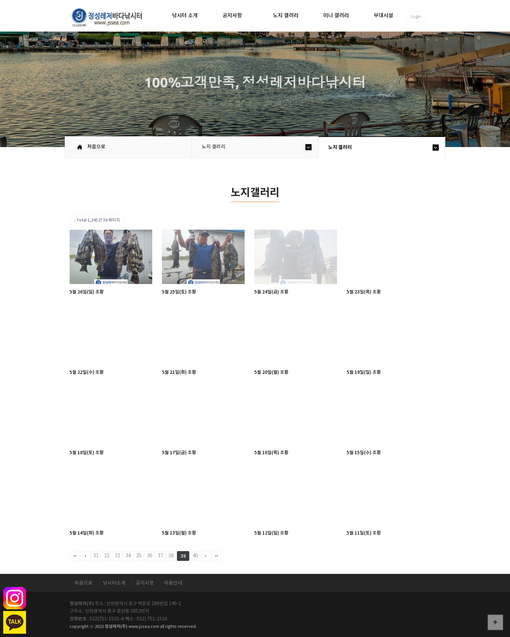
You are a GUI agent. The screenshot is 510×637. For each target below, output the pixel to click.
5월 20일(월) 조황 (271, 372)
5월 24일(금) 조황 (271, 292)
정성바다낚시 (111, 17)
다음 (206, 556)
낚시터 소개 (185, 16)
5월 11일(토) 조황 (364, 533)
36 (149, 556)
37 (160, 556)
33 (117, 556)
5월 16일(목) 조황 (271, 452)
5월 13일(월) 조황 (179, 533)
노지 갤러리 (286, 16)
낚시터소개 (114, 583)
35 (138, 556)
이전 (85, 556)
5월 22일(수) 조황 (87, 372)
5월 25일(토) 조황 (179, 292)
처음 (74, 556)
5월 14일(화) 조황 (87, 533)
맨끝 (216, 556)
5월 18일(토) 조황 (87, 452)
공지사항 (232, 16)
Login (416, 16)
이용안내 (173, 583)
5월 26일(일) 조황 (87, 292)
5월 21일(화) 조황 (179, 372)
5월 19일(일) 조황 (364, 372)
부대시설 (383, 16)
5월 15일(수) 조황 (364, 452)
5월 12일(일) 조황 (271, 533)
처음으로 (96, 147)
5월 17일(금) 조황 (179, 452)
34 (128, 556)
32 (106, 556)
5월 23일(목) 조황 (364, 292)
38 (171, 556)
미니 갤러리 (336, 16)
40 (195, 556)
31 (96, 556)
